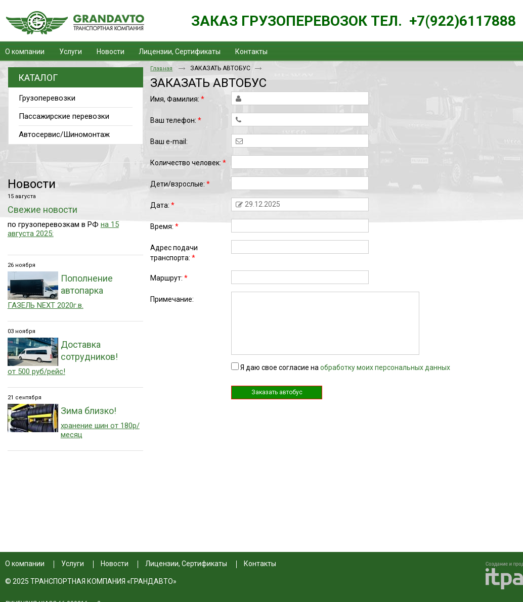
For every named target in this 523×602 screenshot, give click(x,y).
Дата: (162, 205)
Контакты (260, 564)
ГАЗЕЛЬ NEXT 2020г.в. (45, 305)
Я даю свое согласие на (345, 367)
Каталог (38, 77)
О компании (25, 564)
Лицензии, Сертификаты (186, 564)
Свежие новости (42, 209)
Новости (32, 184)
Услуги (72, 564)
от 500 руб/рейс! (36, 371)
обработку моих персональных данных (385, 367)
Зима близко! (88, 410)
